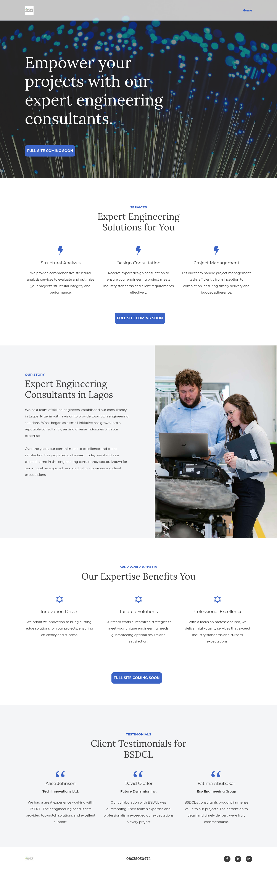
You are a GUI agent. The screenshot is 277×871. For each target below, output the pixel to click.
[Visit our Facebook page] (227, 859)
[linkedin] (249, 859)
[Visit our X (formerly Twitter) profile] (238, 859)
